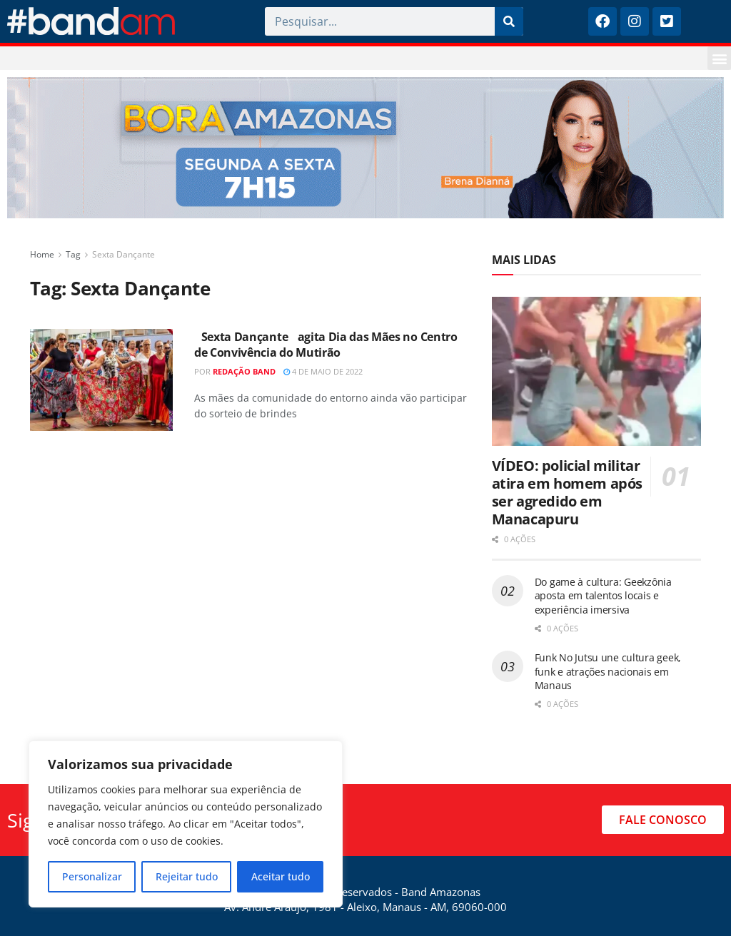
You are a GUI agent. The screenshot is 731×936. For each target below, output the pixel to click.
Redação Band (244, 371)
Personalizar (92, 876)
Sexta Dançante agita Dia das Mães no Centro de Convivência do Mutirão (326, 344)
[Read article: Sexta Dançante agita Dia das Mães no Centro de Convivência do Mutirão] (101, 380)
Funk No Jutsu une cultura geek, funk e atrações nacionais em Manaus (608, 671)
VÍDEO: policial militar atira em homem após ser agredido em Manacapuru (567, 492)
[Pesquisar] (509, 21)
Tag (73, 254)
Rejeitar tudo (187, 876)
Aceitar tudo (280, 876)
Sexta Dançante (123, 254)
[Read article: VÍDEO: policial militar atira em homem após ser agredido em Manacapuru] (596, 372)
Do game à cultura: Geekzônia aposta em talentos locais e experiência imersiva (603, 595)
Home (42, 254)
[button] (719, 58)
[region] (186, 824)
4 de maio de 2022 (323, 371)
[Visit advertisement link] (365, 147)
